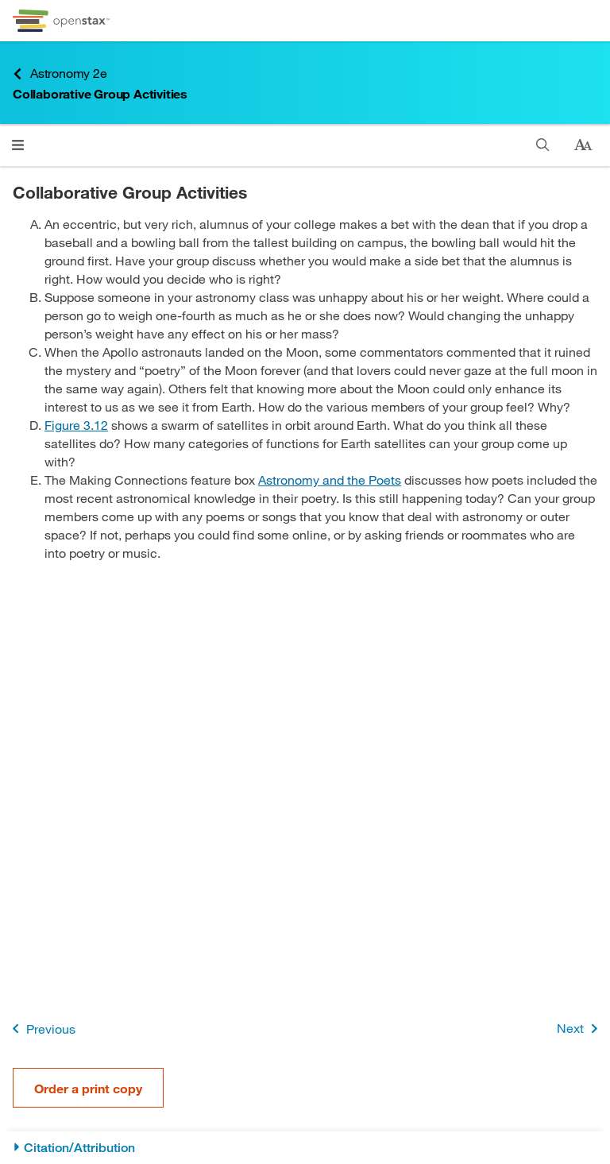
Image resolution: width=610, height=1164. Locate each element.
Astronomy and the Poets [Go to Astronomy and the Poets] (329, 479)
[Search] (543, 145)
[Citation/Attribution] (305, 1148)
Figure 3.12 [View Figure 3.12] (76, 424)
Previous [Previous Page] (40, 1028)
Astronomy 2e (60, 73)
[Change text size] (583, 145)
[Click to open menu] (18, 145)
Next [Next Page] (580, 1028)
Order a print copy (88, 1088)
